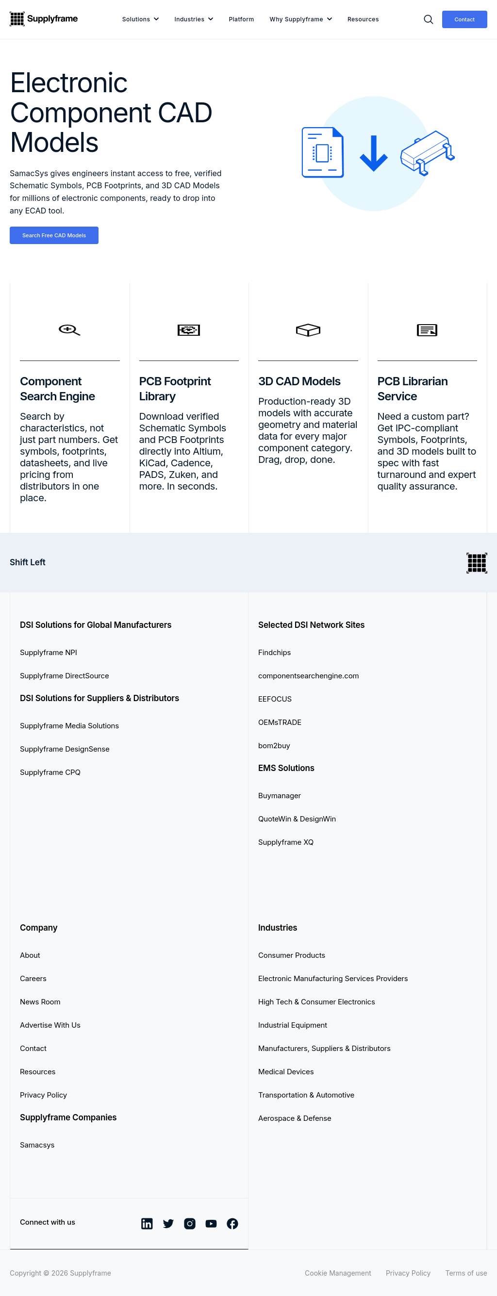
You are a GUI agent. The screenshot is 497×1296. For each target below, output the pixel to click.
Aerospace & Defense (294, 1118)
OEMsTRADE (279, 722)
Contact (465, 19)
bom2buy (274, 745)
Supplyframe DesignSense (65, 749)
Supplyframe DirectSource (64, 675)
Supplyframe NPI (48, 652)
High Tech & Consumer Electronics (316, 1001)
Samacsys (37, 1144)
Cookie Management (338, 1273)
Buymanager (279, 795)
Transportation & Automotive (306, 1094)
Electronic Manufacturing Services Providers (333, 978)
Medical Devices (286, 1071)
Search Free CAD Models (54, 235)
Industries (189, 19)
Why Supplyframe (296, 19)
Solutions (136, 19)
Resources (363, 19)
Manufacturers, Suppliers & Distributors (324, 1048)
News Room (40, 1001)
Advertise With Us (50, 1025)
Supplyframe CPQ (50, 772)
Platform (241, 19)
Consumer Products (291, 955)
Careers (33, 978)
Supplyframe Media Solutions (69, 725)
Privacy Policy (43, 1094)
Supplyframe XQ (286, 842)
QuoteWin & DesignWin (297, 818)
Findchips (274, 652)
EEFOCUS (275, 699)
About (30, 955)
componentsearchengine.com (308, 675)
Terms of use (466, 1273)
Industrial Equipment (292, 1025)
